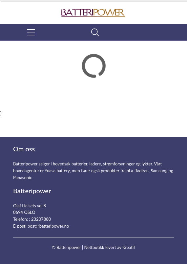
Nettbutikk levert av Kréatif (109, 247)
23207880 (41, 219)
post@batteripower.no (48, 226)
